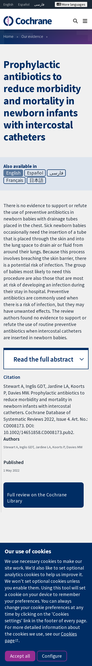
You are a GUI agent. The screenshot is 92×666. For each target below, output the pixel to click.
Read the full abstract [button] (43, 359)
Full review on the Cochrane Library (37, 498)
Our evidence (32, 36)
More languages (71, 4)
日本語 (36, 180)
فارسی (39, 4)
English (8, 4)
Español (23, 4)
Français (14, 180)
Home (8, 36)
